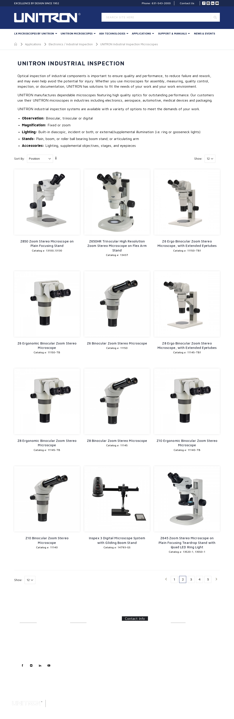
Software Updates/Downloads (190, 639)
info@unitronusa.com (138, 651)
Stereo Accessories (82, 644)
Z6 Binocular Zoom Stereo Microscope (117, 343)
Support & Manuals (172, 33)
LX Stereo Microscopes (84, 629)
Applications (141, 33)
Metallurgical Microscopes (86, 658)
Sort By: (19, 158)
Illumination (77, 634)
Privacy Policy (28, 654)
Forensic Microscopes (84, 671)
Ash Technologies (112, 33)
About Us (25, 629)
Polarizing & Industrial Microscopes (84, 665)
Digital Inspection (81, 649)
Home (15, 44)
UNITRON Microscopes (76, 33)
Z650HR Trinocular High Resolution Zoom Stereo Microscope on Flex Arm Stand (117, 245)
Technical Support (31, 649)
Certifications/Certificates (187, 649)
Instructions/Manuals (184, 634)
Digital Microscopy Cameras (87, 676)
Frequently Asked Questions (188, 644)
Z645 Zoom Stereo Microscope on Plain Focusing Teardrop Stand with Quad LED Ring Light (187, 542)
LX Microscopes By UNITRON (34, 33)
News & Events (204, 33)
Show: (198, 158)
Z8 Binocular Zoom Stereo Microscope (117, 441)
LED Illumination (80, 654)
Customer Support (31, 639)
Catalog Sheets (180, 629)
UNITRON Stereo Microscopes (89, 639)
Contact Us (187, 3)
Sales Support (28, 644)
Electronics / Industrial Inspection (71, 44)
